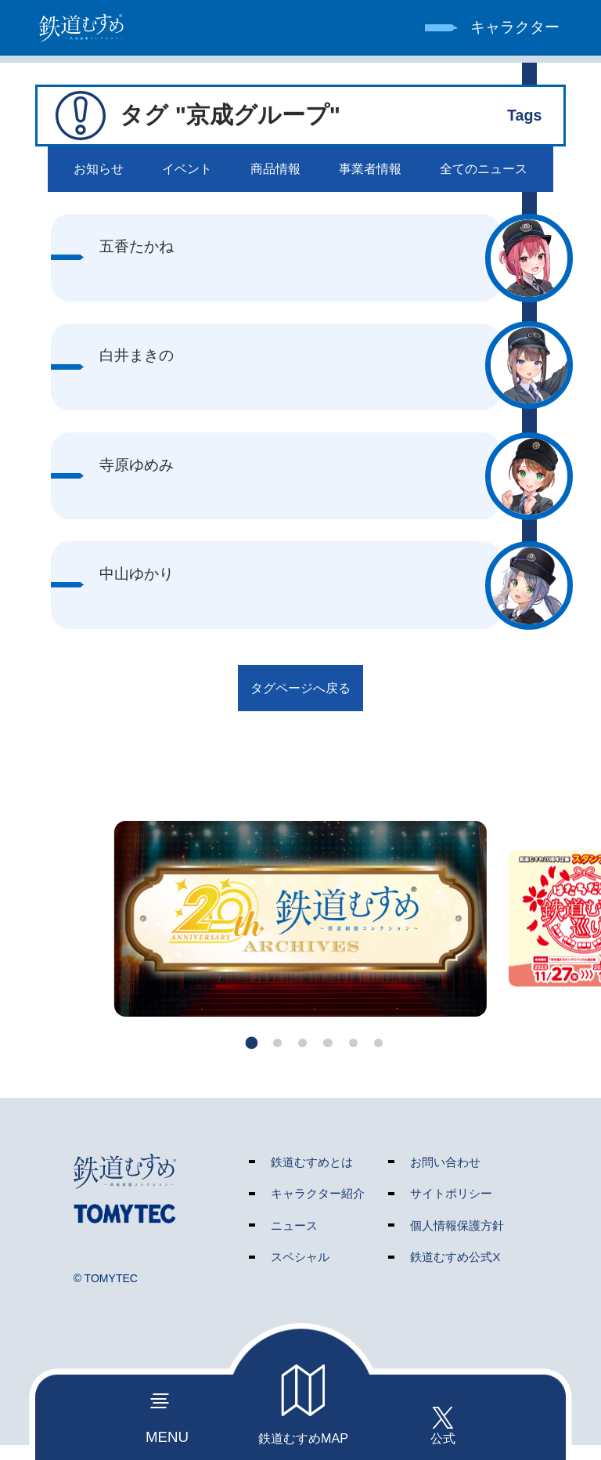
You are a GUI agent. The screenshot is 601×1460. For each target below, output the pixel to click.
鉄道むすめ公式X (455, 1271)
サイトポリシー (451, 1208)
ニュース (294, 1239)
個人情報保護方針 (457, 1239)
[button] (242, 1057)
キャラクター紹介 (318, 1208)
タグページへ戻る (300, 698)
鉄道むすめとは (312, 1176)
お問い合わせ (445, 1176)
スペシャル (300, 1271)
